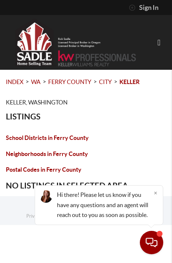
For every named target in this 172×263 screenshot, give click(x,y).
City (105, 82)
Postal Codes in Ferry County (43, 169)
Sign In (143, 7)
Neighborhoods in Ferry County (47, 153)
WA (36, 82)
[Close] (155, 193)
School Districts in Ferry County (47, 137)
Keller (129, 82)
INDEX (14, 82)
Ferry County (69, 82)
